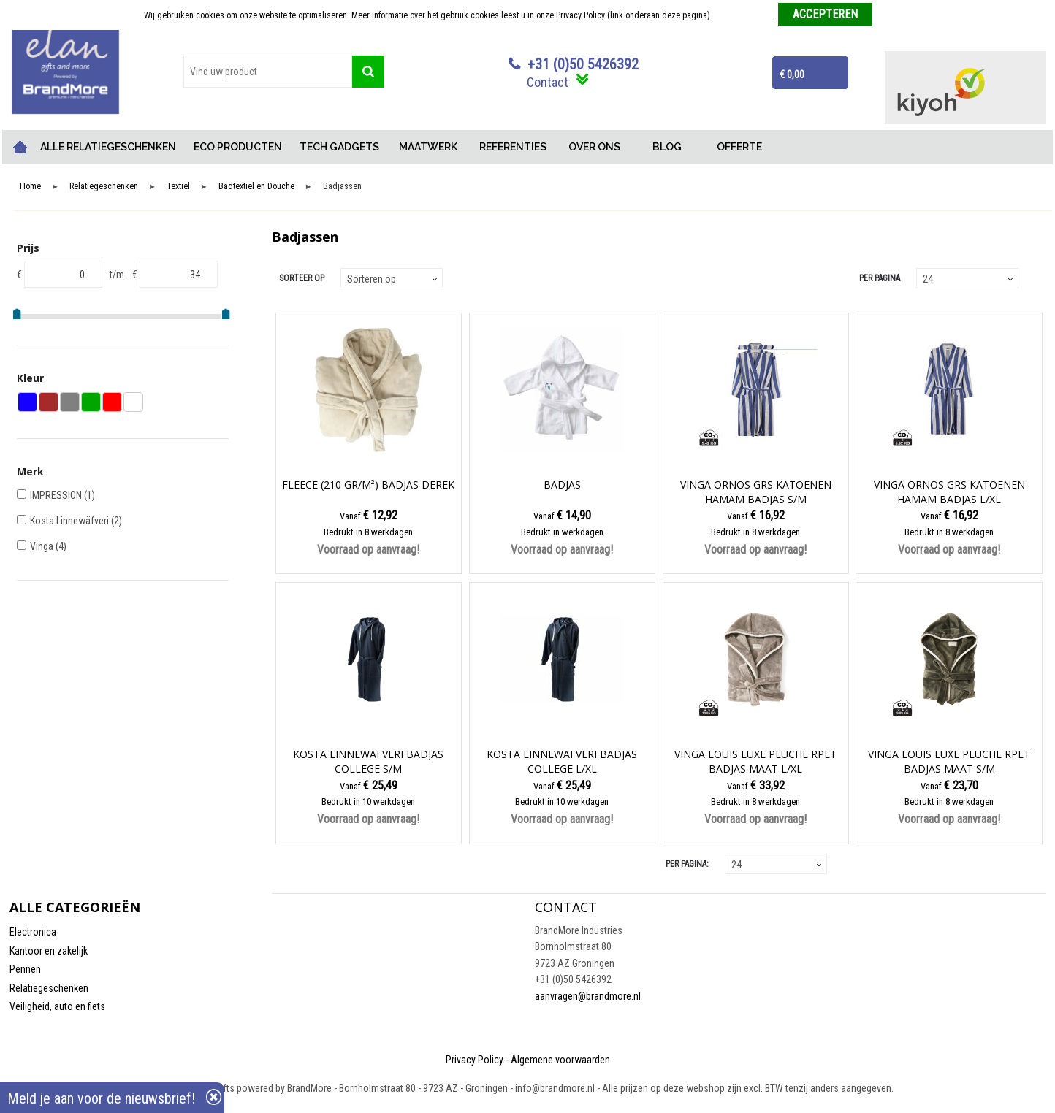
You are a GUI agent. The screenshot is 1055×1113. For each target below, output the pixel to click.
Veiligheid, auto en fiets (57, 1006)
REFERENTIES (512, 147)
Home (20, 147)
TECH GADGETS (339, 147)
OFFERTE (739, 147)
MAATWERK (428, 147)
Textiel (178, 186)
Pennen (25, 969)
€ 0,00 (792, 74)
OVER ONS (594, 147)
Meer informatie (743, 15)
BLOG (667, 147)
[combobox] (267, 72)
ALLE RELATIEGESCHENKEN (108, 147)
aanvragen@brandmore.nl (588, 996)
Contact (547, 82)
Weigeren (894, 15)
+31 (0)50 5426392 (583, 64)
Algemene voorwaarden (560, 1060)
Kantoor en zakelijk (48, 951)
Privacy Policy (474, 1060)
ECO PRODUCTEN (238, 147)
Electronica (32, 932)
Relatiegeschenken (103, 186)
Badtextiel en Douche (256, 186)
